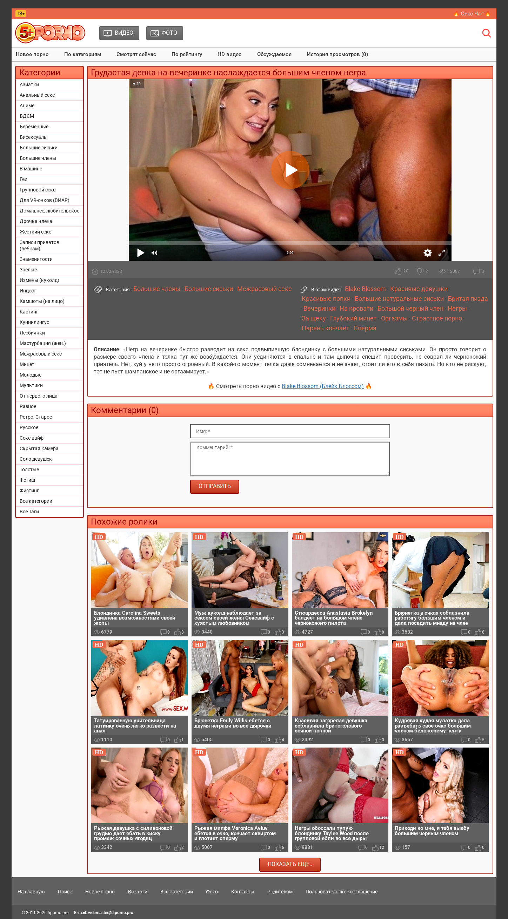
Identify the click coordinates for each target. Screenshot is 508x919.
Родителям (280, 891)
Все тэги (137, 891)
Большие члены (38, 158)
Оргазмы (394, 318)
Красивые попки (326, 298)
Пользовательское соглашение (341, 891)
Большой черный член (410, 308)
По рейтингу (187, 54)
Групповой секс (37, 189)
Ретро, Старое (36, 417)
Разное (28, 406)
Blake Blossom (365, 288)
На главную (31, 891)
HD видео (230, 54)
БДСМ (27, 116)
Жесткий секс (35, 232)
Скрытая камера (39, 448)
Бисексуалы (34, 137)
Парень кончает (325, 328)
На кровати (356, 308)
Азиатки (29, 84)
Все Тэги (29, 511)
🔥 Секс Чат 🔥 (472, 14)
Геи (23, 179)
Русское (29, 427)
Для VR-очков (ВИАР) (44, 200)
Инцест (28, 290)
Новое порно (32, 54)
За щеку (314, 318)
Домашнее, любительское (49, 211)
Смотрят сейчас (136, 54)
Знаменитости (36, 259)
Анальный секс (37, 95)
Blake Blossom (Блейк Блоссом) (323, 386)
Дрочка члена (36, 221)
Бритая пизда (468, 298)
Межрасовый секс (41, 354)
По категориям (82, 54)
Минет (27, 364)
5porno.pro (58, 912)
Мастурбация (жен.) (43, 343)
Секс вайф (32, 438)
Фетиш (27, 480)
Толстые (29, 469)
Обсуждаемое (274, 54)
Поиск (65, 891)
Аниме (27, 105)
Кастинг (29, 312)
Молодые (30, 375)
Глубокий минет (353, 318)
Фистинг (29, 490)
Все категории (36, 501)
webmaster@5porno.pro (110, 912)
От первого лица (39, 396)
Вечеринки (319, 308)
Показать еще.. (290, 864)
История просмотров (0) (337, 54)
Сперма (365, 328)
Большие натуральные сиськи (399, 298)
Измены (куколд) (39, 280)
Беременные (34, 126)
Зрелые (28, 269)
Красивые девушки (419, 288)
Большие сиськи (39, 147)
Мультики (31, 385)
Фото (212, 891)
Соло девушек (36, 459)
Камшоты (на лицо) (42, 301)
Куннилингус (34, 322)
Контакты (242, 891)
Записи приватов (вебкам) (39, 245)
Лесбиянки (32, 333)
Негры (457, 308)
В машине (31, 168)
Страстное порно (437, 318)
